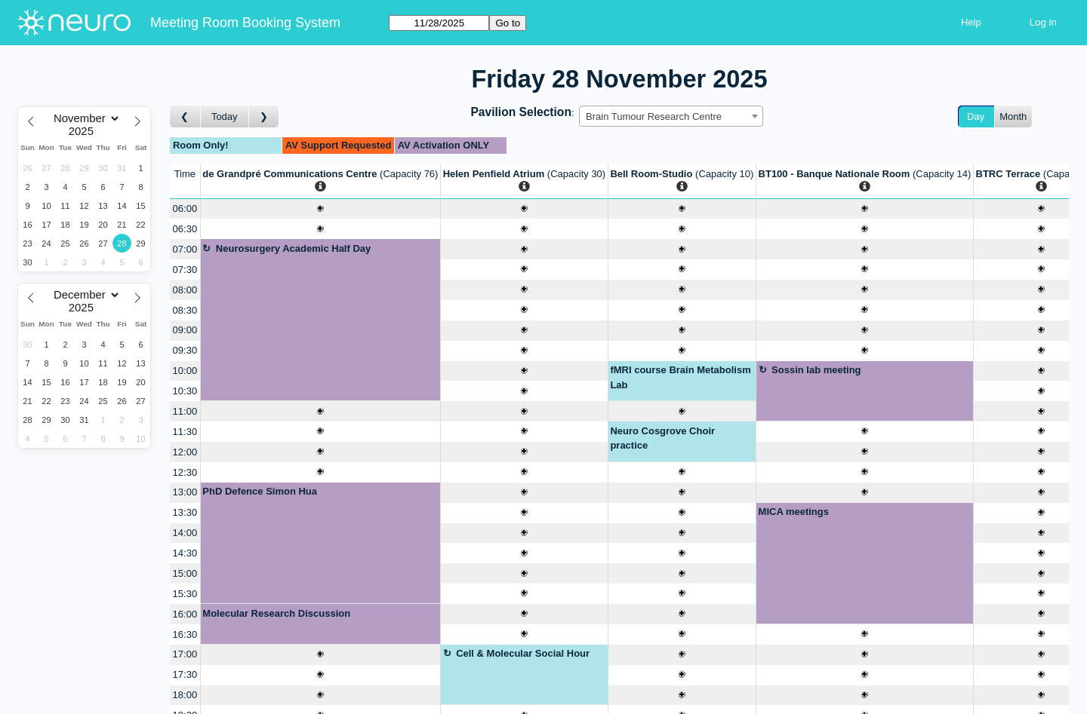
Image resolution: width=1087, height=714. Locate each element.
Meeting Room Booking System (245, 22)
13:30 (185, 512)
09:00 (185, 330)
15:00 (185, 573)
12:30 (185, 472)
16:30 (185, 634)
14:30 (185, 553)
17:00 (185, 654)
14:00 (185, 532)
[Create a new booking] (320, 209)
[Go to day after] (264, 116)
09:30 (185, 350)
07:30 (185, 269)
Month (1013, 116)
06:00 (185, 208)
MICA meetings (794, 511)
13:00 (185, 492)
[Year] (84, 131)
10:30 (185, 391)
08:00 (185, 290)
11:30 (185, 431)
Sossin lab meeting (816, 369)
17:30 (185, 674)
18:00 (185, 694)
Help (971, 22)
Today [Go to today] (224, 116)
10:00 (185, 370)
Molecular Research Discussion (276, 613)
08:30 (185, 310)
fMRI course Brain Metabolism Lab (680, 377)
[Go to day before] (185, 116)
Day (975, 116)
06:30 (185, 228)
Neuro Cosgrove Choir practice (662, 438)
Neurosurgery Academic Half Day (293, 248)
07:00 (185, 249)
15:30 (185, 593)
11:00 (185, 411)
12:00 (185, 452)
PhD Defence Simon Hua (259, 491)
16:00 (185, 614)
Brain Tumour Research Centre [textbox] (654, 116)
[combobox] (671, 116)
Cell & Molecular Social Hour (523, 653)
